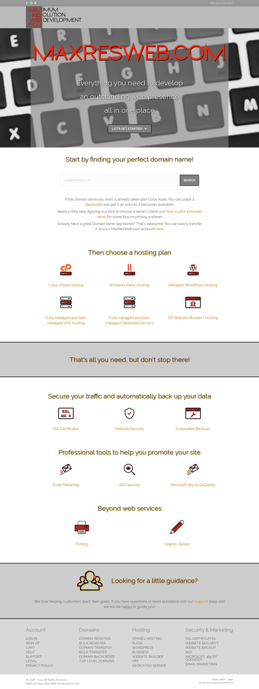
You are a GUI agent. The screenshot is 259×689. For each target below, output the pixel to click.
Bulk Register (92, 643)
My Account (221, 3)
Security (190, 17)
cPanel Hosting (147, 638)
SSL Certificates (66, 429)
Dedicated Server (149, 665)
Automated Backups (193, 429)
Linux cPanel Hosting (66, 285)
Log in (31, 638)
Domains (155, 17)
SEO (188, 652)
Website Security (129, 429)
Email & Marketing (216, 17)
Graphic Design (177, 544)
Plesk (137, 643)
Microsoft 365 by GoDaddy (193, 485)
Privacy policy (218, 679)
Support (201, 601)
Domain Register (94, 638)
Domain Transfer (95, 647)
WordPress (142, 647)
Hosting (173, 17)
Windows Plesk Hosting (129, 285)
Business (140, 652)
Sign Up (33, 643)
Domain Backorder (97, 656)
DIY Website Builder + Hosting (193, 318)
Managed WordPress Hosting (193, 285)
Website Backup (200, 647)
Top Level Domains (96, 661)
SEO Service (129, 485)
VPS (135, 661)
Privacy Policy (39, 665)
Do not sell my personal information (216, 682)
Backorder (94, 204)
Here (160, 229)
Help (30, 652)
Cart (30, 647)
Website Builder (147, 656)
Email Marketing (66, 485)
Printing (81, 544)
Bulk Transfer (93, 652)
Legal (31, 661)
